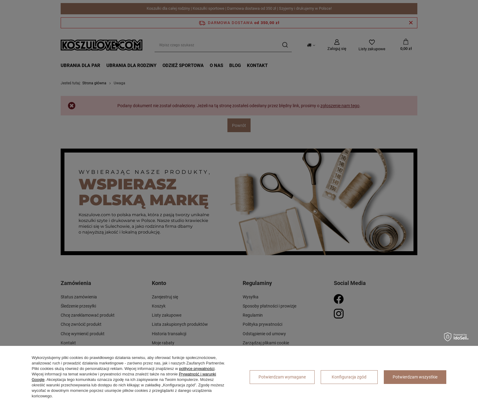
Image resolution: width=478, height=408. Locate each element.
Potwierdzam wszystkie (415, 377)
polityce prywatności (196, 368)
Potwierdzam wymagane (282, 377)
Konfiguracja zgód (349, 377)
